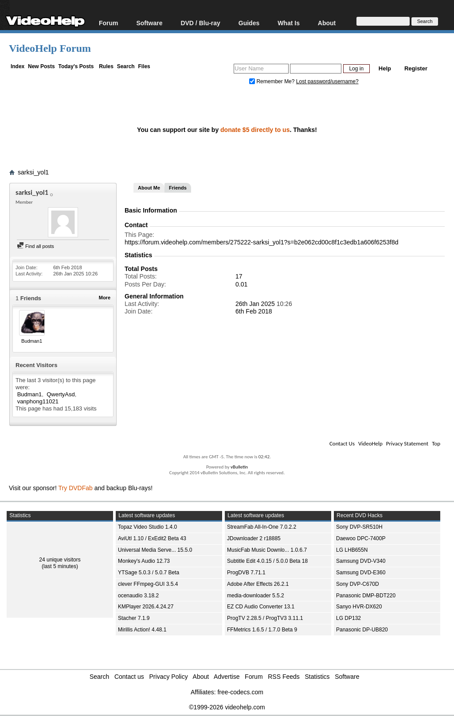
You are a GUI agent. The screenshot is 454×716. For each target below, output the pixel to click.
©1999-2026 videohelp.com (227, 707)
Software (149, 23)
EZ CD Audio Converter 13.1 (260, 607)
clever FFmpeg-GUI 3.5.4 (148, 584)
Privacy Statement (407, 443)
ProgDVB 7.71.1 (246, 572)
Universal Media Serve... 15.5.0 (155, 550)
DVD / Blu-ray (200, 23)
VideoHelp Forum (50, 48)
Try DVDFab (76, 488)
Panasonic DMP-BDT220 (365, 595)
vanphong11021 (38, 401)
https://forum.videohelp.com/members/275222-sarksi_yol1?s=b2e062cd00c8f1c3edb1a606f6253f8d (262, 242)
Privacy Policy (168, 676)
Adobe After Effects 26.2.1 (258, 584)
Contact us (129, 676)
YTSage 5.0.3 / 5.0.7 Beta (148, 572)
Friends (178, 187)
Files (144, 66)
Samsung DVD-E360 (360, 572)
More (104, 297)
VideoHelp (370, 443)
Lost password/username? (327, 81)
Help (385, 68)
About (327, 23)
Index (17, 66)
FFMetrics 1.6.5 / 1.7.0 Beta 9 (262, 630)
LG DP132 (348, 618)
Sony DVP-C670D (357, 584)
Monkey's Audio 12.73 (144, 561)
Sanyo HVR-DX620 (359, 607)
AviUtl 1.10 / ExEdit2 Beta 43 (152, 538)
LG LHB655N (352, 550)
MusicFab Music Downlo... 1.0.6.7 (267, 550)
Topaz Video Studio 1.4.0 (147, 527)
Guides (249, 23)
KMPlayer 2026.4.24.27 (145, 607)
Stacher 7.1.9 (133, 618)
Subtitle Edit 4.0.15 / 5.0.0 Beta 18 (267, 561)
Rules (106, 66)
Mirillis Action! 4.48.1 (142, 630)
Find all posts (35, 246)
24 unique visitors (59, 560)
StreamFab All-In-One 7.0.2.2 (261, 527)
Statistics (317, 676)
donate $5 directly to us (255, 129)
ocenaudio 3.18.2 (138, 595)
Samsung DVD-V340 (360, 561)
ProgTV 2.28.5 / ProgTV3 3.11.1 (265, 618)
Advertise (226, 676)
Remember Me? (272, 81)
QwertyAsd (61, 394)
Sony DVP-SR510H (359, 527)
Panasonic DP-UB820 (362, 630)
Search (126, 66)
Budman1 (31, 341)
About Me (149, 187)
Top (436, 443)
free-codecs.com (240, 692)
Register (415, 68)
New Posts (41, 66)
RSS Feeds (284, 676)
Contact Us (342, 443)
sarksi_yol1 (33, 172)
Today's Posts (76, 66)
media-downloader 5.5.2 (255, 595)
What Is (289, 23)
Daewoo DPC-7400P (360, 538)
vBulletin (239, 467)
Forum (108, 23)
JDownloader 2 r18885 (254, 538)
